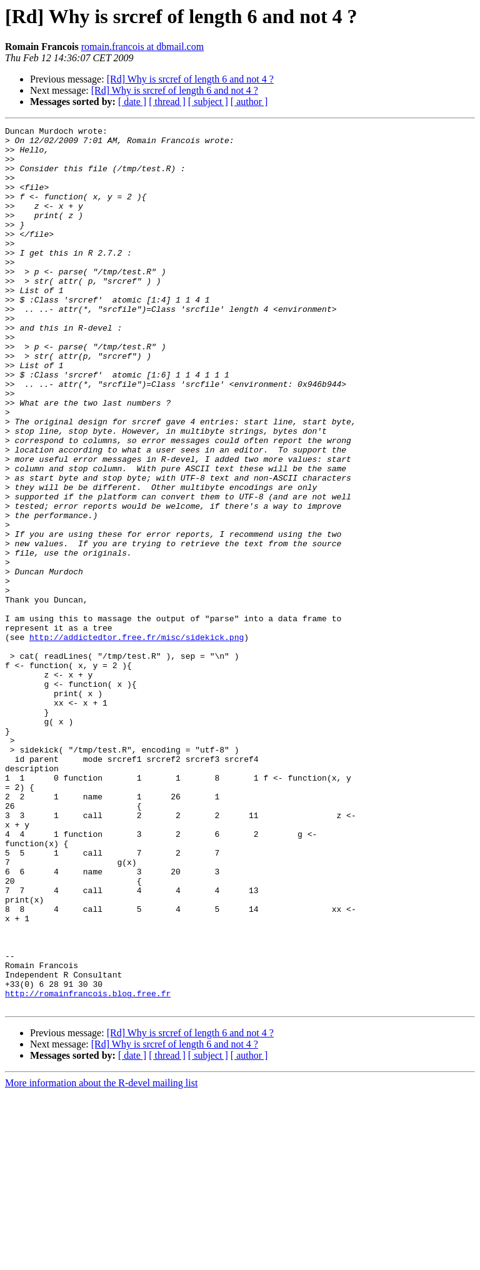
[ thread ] (167, 101)
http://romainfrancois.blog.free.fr (88, 1167)
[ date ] (132, 101)
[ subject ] (208, 101)
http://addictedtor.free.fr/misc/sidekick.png (136, 740)
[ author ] (249, 101)
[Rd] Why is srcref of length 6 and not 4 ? (190, 79)
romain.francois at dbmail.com (142, 46)
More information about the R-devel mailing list (101, 1259)
